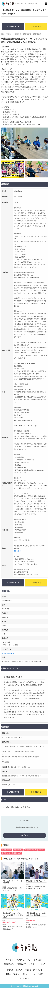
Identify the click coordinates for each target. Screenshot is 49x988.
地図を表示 (17, 551)
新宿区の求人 (18, 850)
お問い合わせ (26, 980)
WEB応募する (13, 26)
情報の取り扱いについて (33, 976)
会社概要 (10, 976)
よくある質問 (38, 980)
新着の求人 (9, 970)
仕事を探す (38, 966)
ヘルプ (42, 970)
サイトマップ (24, 984)
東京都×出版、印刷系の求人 (35, 850)
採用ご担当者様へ (12, 980)
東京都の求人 (6, 850)
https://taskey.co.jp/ (8, 653)
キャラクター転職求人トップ (18, 966)
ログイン (24, 835)
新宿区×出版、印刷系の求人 (11, 853)
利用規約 (19, 976)
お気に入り (36, 26)
